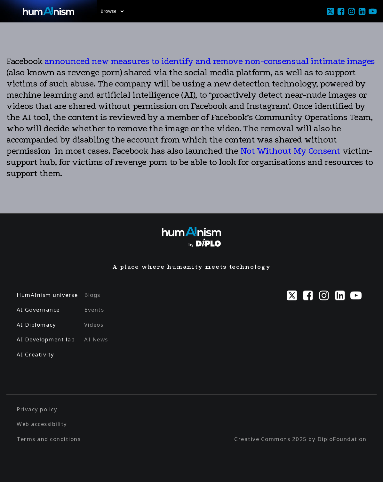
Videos (93, 324)
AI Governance (38, 309)
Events (94, 309)
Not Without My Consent (290, 151)
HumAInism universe (47, 294)
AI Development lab (46, 339)
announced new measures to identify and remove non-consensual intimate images (209, 61)
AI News (96, 339)
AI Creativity (35, 354)
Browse (112, 11)
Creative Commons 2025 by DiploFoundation (300, 439)
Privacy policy (37, 409)
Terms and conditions (49, 439)
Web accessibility (42, 424)
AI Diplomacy (36, 324)
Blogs (92, 294)
